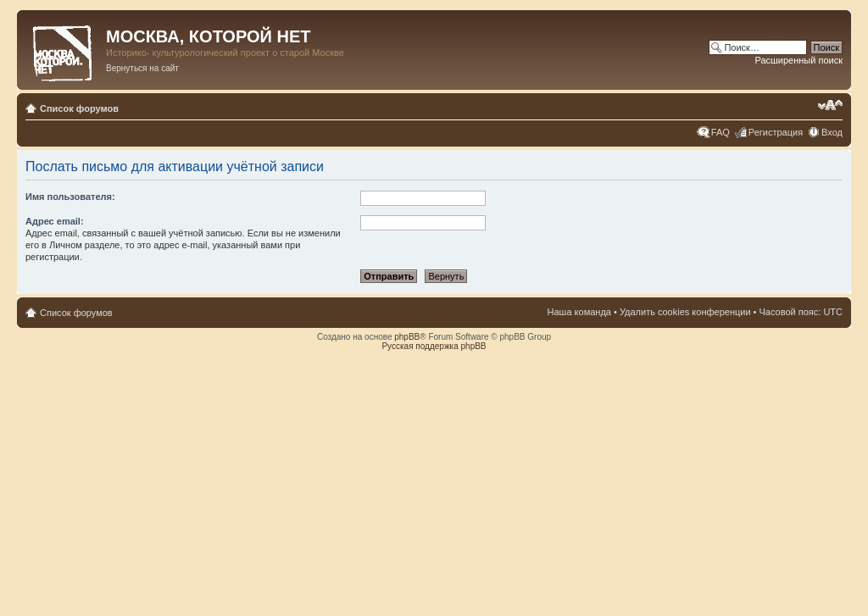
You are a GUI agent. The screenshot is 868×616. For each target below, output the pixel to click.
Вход (832, 132)
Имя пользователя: (70, 196)
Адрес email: (54, 221)
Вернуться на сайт (142, 68)
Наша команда (579, 312)
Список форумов (79, 108)
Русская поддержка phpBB (433, 346)
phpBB (407, 336)
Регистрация (775, 132)
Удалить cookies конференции (685, 312)
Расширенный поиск (798, 60)
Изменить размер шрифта (830, 105)
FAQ (720, 132)
